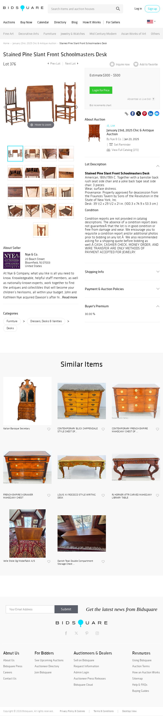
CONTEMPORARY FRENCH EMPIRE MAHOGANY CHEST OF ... (130, 430)
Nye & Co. (31, 254)
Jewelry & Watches (73, 34)
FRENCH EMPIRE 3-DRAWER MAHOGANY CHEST (18, 496)
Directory (60, 22)
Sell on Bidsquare (84, 660)
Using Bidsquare (142, 660)
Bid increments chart (100, 105)
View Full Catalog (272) (122, 150)
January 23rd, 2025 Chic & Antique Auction (34, 43)
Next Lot (71, 63)
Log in (138, 8)
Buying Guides (140, 691)
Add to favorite (149, 64)
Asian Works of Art (133, 34)
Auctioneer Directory (47, 666)
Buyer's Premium (97, 306)
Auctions (9, 22)
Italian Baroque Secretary (16, 428)
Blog (74, 22)
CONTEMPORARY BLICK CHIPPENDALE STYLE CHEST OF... (78, 430)
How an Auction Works (146, 672)
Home (6, 43)
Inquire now (123, 64)
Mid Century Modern (103, 34)
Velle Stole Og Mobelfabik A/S (19, 560)
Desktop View (129, 711)
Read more (69, 297)
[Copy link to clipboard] (126, 114)
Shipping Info (94, 272)
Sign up (152, 9)
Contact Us (9, 678)
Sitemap (137, 678)
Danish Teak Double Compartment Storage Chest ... (75, 562)
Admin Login (81, 672)
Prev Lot (53, 63)
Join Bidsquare (43, 672)
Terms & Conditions (104, 711)
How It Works (92, 22)
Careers (7, 672)
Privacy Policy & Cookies (72, 711)
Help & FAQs (139, 685)
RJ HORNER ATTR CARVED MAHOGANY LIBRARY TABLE (132, 496)
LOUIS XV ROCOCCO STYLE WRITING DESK (77, 496)
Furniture (50, 34)
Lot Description (95, 164)
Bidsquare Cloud (83, 685)
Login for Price (101, 90)
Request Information (86, 666)
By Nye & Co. (114, 139)
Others (155, 34)
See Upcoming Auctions (49, 660)
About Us (8, 660)
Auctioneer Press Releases (90, 678)
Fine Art (8, 34)
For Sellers (113, 22)
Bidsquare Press (12, 666)
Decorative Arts (28, 34)
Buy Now (26, 22)
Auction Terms (141, 666)
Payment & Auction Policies (104, 289)
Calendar (43, 22)
